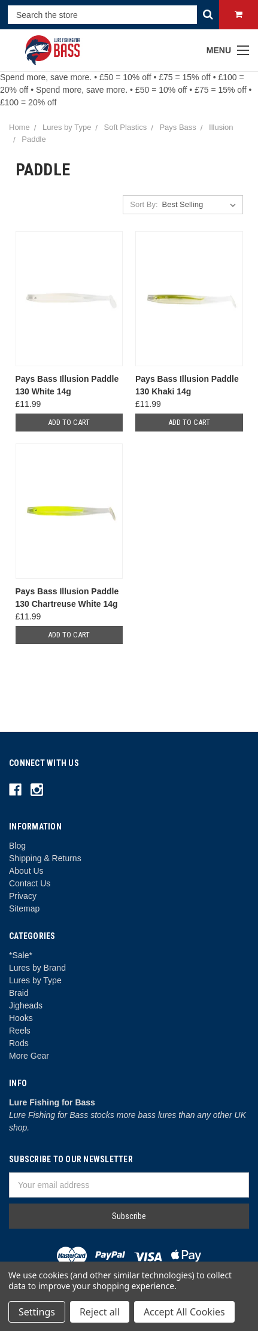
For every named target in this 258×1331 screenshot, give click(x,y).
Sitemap (24, 908)
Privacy (23, 896)
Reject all (100, 1311)
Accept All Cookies (184, 1311)
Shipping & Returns (45, 858)
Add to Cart (69, 422)
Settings (37, 1311)
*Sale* (20, 955)
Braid (19, 993)
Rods (19, 1043)
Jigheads (26, 1005)
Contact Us (29, 883)
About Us (26, 871)
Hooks (21, 1018)
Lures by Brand (37, 968)
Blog (17, 845)
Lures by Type (35, 980)
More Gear (29, 1055)
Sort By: (143, 204)
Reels (20, 1030)
